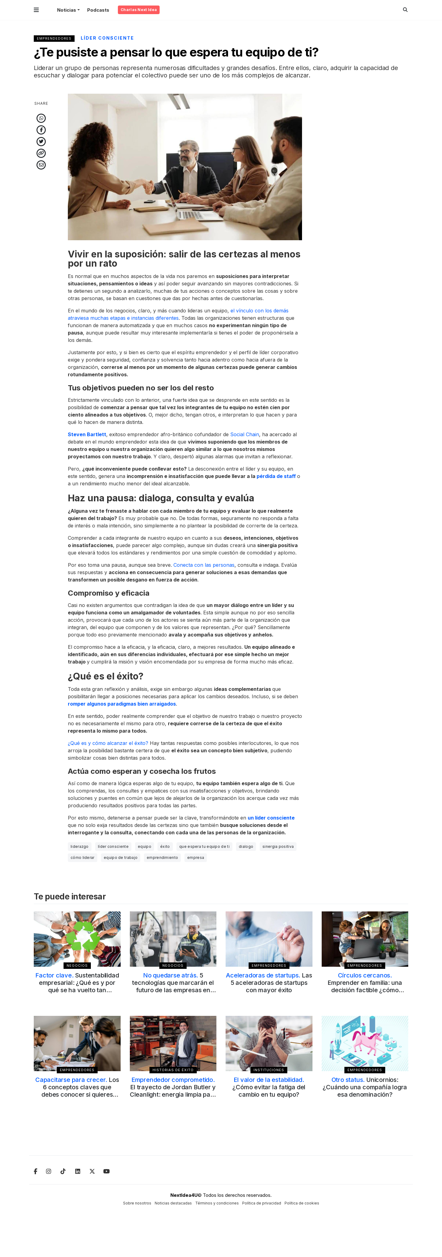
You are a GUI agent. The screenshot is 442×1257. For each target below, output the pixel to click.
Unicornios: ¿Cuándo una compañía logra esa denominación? (365, 1087)
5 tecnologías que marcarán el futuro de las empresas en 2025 (173, 986)
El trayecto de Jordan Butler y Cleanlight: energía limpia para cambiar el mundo (173, 1091)
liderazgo (80, 846)
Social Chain (244, 434)
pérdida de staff (276, 476)
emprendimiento (162, 857)
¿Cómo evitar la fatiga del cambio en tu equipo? (268, 1087)
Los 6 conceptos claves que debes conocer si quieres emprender (77, 1091)
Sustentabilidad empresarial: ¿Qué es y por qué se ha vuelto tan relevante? (77, 986)
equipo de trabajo (121, 857)
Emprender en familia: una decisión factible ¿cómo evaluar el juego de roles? (365, 986)
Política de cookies (302, 1203)
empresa (195, 857)
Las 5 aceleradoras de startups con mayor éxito (269, 983)
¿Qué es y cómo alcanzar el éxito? (108, 743)
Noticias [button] (66, 10)
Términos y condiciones (217, 1203)
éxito (165, 846)
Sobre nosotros (137, 1203)
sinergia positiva (278, 846)
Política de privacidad (261, 1203)
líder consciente (113, 846)
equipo (144, 846)
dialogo (246, 846)
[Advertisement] (365, 186)
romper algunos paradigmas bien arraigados (122, 704)
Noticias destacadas (173, 1203)
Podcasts (98, 10)
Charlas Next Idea (139, 9)
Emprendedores (54, 38)
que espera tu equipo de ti (204, 846)
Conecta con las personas (204, 565)
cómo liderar (83, 857)
